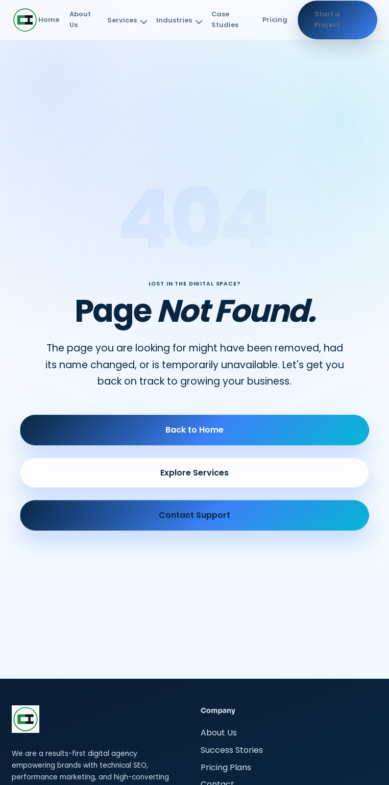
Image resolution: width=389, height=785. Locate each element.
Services (122, 20)
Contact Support (194, 515)
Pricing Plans (226, 767)
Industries (174, 20)
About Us (80, 19)
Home (48, 20)
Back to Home (194, 430)
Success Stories (232, 750)
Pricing (274, 20)
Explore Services (194, 473)
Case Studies (224, 19)
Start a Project (327, 19)
